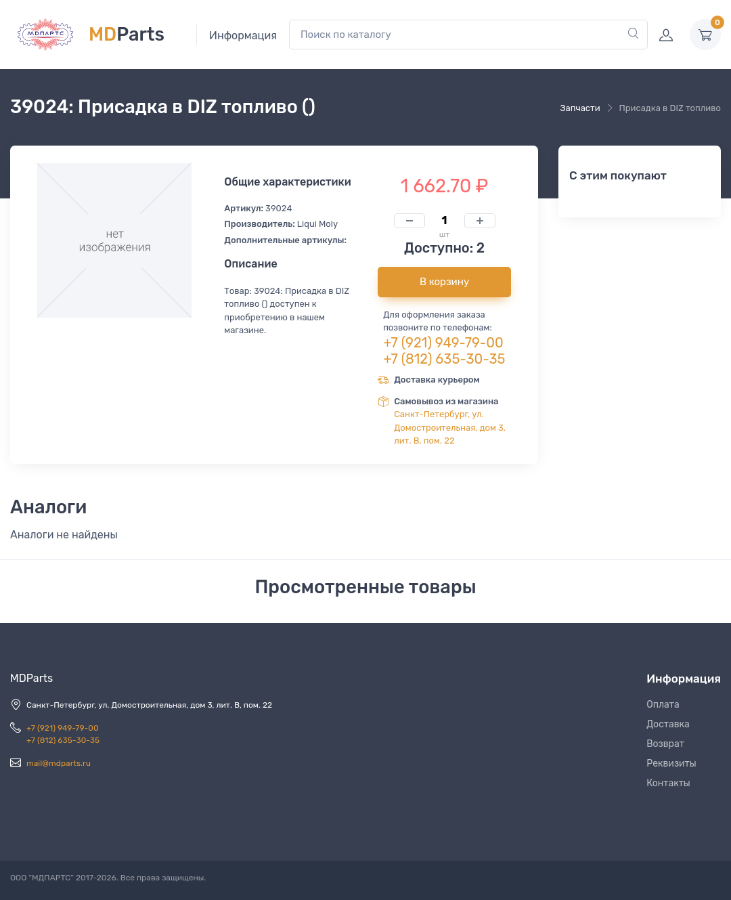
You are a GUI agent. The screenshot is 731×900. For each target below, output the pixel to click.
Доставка (668, 724)
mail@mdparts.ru (58, 763)
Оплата (663, 704)
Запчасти (580, 108)
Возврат (665, 744)
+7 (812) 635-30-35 (444, 359)
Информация (243, 35)
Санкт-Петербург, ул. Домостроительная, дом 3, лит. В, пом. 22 (450, 427)
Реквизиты (671, 763)
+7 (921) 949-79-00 (443, 343)
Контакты (668, 783)
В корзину (444, 282)
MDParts (31, 678)
